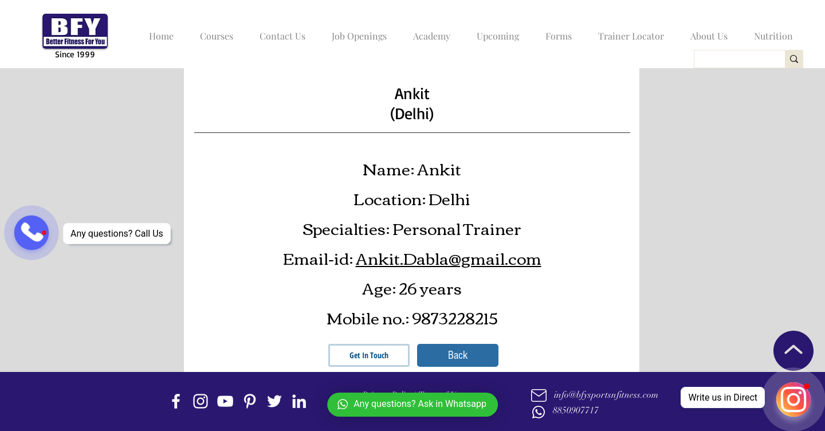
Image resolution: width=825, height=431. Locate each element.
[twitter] (274, 401)
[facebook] (176, 401)
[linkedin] (299, 401)
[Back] (457, 355)
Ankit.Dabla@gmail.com (448, 257)
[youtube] (225, 401)
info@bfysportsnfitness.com (606, 395)
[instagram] (200, 401)
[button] (213, 31)
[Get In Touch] (369, 355)
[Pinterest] (250, 401)
